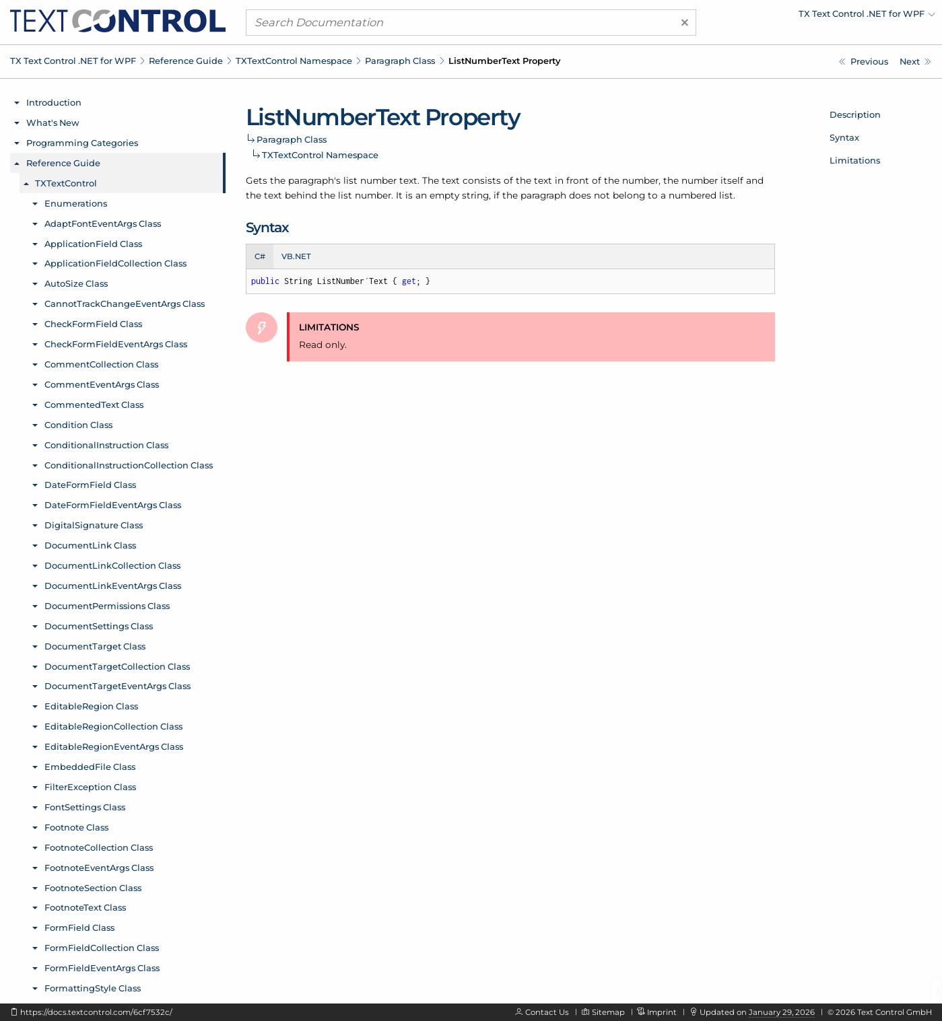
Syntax (844, 137)
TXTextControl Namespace (294, 60)
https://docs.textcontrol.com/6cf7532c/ (96, 1012)
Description (855, 114)
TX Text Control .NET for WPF (73, 60)
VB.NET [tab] (296, 256)
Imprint (662, 1012)
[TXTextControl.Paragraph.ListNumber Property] (863, 62)
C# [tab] (260, 256)
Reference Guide (186, 60)
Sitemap (608, 1012)
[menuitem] (817, 16)
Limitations (855, 160)
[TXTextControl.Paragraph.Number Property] (915, 62)
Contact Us (547, 1012)
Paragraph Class (400, 60)
